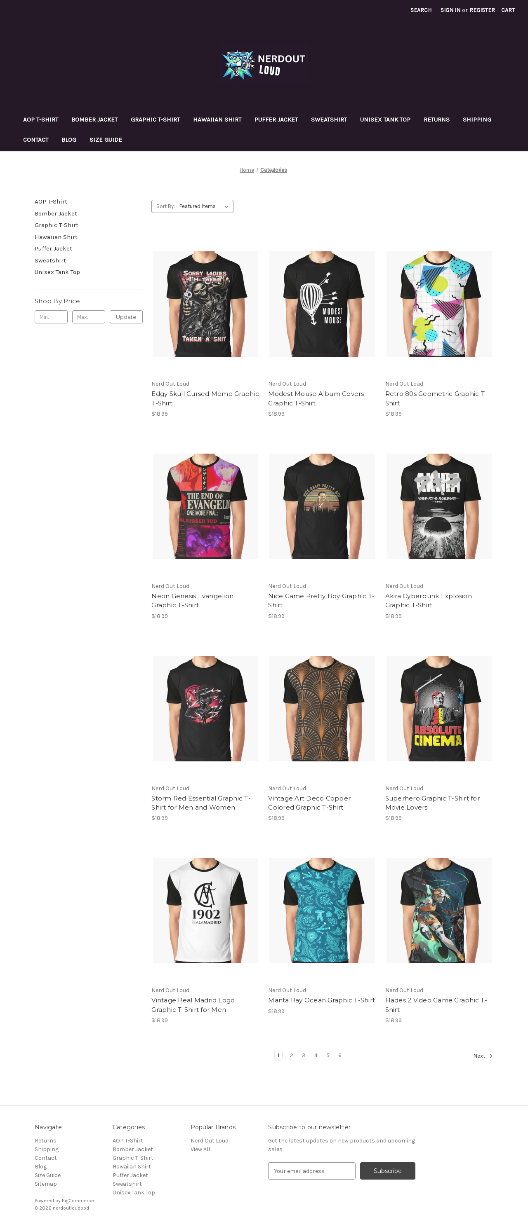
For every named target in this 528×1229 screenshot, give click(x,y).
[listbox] (205, 206)
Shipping (477, 119)
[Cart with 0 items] (508, 10)
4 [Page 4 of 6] (316, 1055)
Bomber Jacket (94, 119)
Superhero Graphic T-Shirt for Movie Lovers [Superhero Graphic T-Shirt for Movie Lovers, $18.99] (432, 803)
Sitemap (46, 1183)
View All (200, 1149)
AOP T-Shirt (40, 119)
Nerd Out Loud (210, 1140)
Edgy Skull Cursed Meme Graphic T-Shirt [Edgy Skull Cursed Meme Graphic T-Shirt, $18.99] (205, 398)
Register (482, 10)
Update (126, 317)
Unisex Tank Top (385, 119)
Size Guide (106, 139)
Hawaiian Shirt (217, 119)
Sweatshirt (329, 119)
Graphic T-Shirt (155, 119)
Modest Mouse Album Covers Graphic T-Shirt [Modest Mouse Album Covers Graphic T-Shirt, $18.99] (316, 398)
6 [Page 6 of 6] (340, 1055)
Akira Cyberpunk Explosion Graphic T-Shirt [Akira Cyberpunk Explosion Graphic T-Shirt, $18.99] (428, 600)
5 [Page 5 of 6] (328, 1055)
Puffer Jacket (276, 119)
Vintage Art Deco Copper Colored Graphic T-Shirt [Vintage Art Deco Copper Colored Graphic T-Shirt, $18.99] (309, 803)
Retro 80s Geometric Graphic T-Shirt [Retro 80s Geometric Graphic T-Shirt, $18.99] (436, 398)
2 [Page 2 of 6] (291, 1055)
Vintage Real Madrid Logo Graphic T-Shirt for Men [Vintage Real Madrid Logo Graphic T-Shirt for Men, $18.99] (193, 1005)
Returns (437, 119)
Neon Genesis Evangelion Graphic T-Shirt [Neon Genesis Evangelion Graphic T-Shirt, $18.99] (192, 600)
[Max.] (88, 316)
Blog (68, 139)
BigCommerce (78, 1200)
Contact (35, 139)
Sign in (450, 10)
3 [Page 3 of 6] (304, 1055)
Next (483, 1056)
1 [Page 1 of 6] (278, 1055)
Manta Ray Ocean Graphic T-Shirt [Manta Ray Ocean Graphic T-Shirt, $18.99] (321, 1000)
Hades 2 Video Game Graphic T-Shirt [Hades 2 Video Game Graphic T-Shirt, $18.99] (436, 1005)
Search (420, 10)
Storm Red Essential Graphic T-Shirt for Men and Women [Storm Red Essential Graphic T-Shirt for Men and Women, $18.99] (201, 803)
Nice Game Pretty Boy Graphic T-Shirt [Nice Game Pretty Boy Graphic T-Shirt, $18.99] (321, 600)
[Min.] (51, 316)
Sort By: (165, 206)
